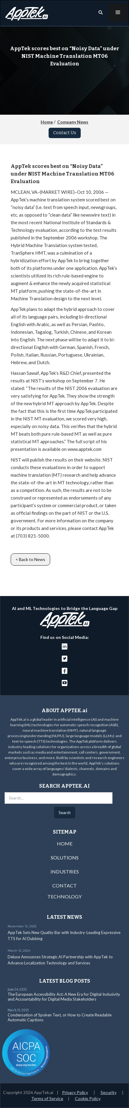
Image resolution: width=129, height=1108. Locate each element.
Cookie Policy (88, 1098)
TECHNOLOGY (64, 896)
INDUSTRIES (64, 871)
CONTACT (64, 885)
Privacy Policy (75, 1092)
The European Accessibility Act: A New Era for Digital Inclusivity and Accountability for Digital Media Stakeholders (64, 997)
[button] (118, 12)
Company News (72, 121)
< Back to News (30, 559)
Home (47, 121)
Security (108, 1092)
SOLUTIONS (65, 857)
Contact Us (64, 132)
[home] (25, 12)
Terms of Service (47, 1098)
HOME (64, 843)
